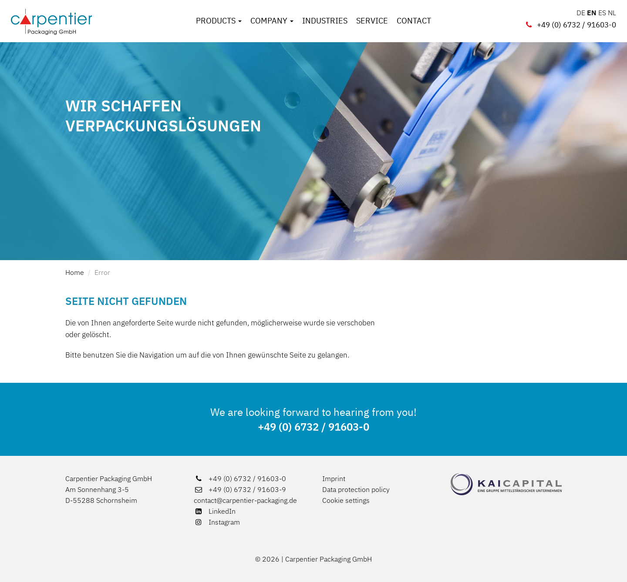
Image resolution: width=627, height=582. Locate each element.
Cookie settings (346, 500)
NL (612, 12)
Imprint (333, 478)
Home (74, 272)
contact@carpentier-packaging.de (245, 500)
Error (102, 272)
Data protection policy (356, 489)
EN (592, 12)
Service (372, 21)
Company (271, 21)
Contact (414, 21)
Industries (324, 21)
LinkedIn (215, 511)
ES (602, 12)
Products (219, 21)
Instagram (217, 522)
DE (580, 12)
